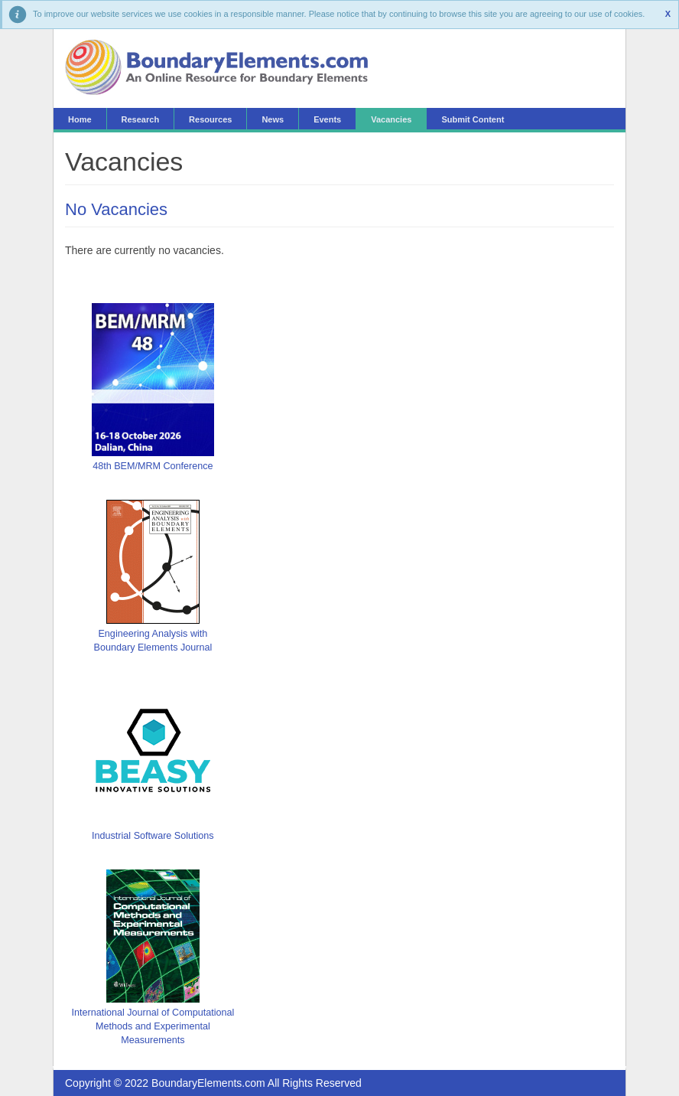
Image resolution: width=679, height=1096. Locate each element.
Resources (210, 119)
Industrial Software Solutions (153, 835)
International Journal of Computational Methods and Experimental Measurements (152, 1026)
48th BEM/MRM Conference (153, 466)
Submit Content (472, 119)
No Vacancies (116, 209)
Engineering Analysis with (152, 633)
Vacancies (391, 119)
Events (327, 119)
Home (80, 119)
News (273, 119)
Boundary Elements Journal (153, 647)
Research (141, 119)
